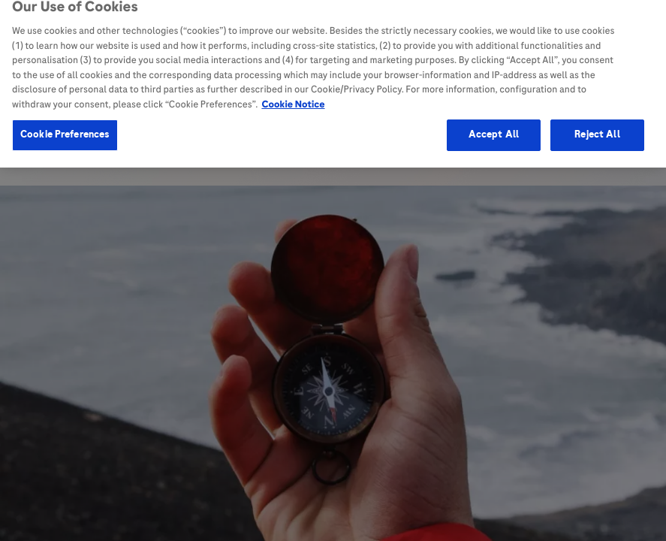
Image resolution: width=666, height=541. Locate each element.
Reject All (596, 124)
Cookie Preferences (65, 124)
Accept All (494, 124)
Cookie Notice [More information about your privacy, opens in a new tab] (292, 94)
